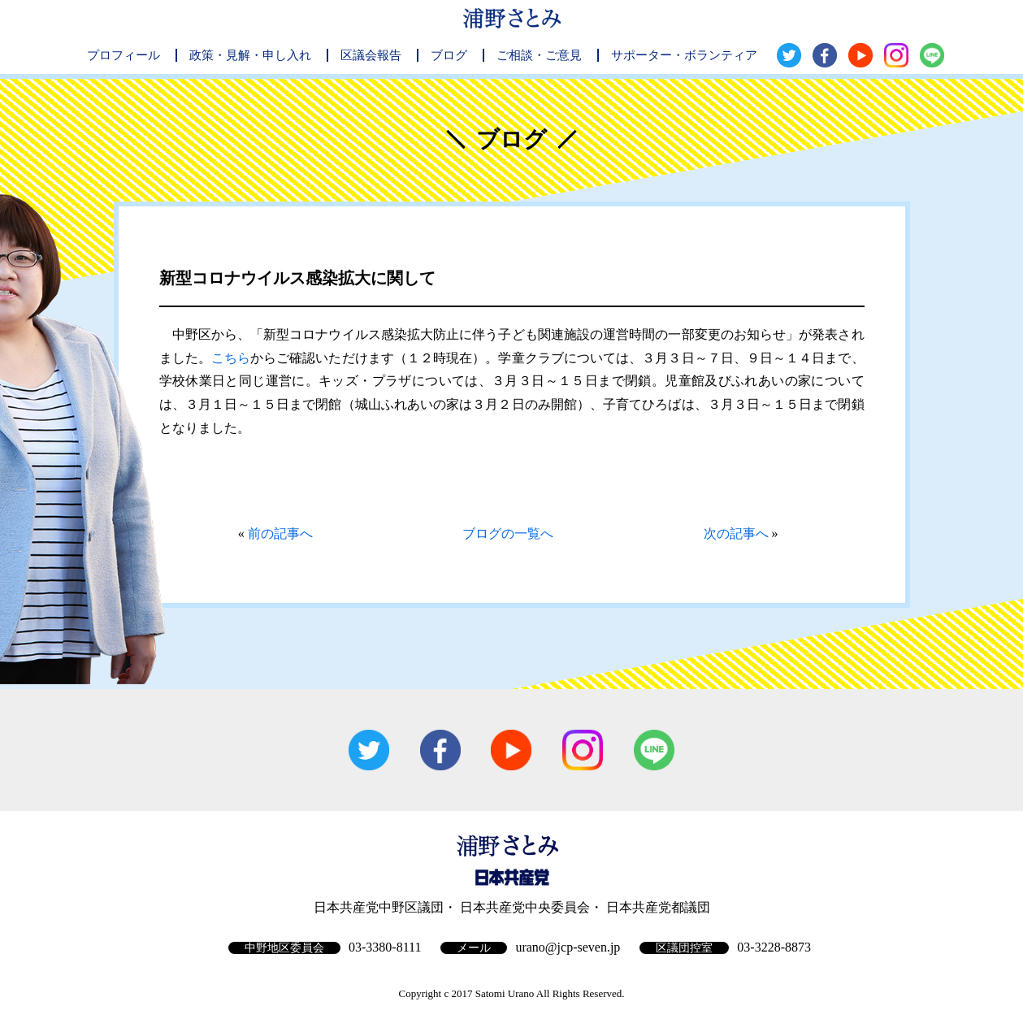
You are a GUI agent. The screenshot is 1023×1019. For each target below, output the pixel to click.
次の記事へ (736, 533)
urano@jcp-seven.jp (567, 947)
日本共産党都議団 (658, 907)
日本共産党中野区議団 (379, 907)
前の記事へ (280, 533)
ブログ (449, 55)
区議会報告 (370, 55)
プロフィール (123, 55)
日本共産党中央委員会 (525, 907)
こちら (230, 358)
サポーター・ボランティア (684, 55)
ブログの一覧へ (507, 533)
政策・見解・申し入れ (250, 55)
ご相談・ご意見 (539, 55)
